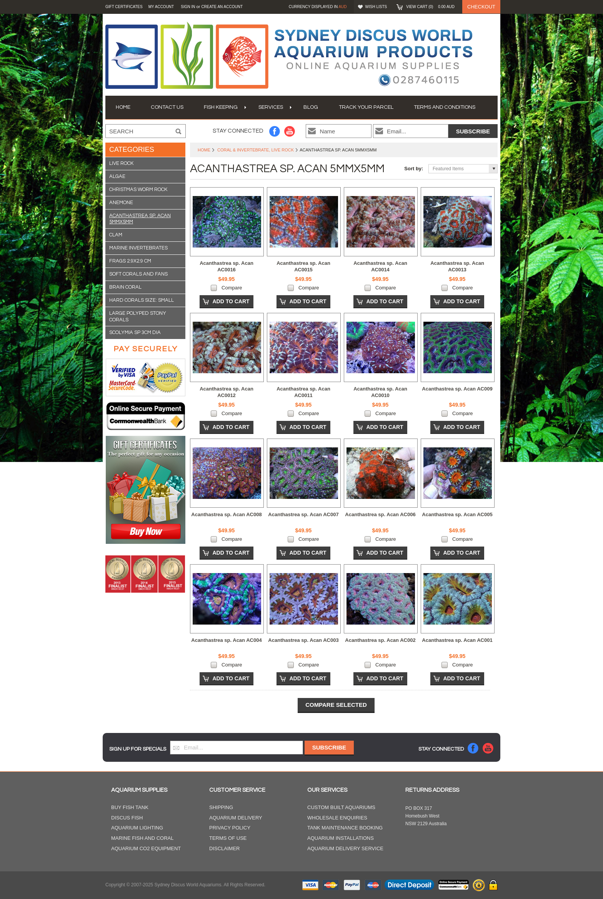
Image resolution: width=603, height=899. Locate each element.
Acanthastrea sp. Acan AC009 (457, 389)
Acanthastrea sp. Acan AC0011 (303, 392)
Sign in (188, 7)
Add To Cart (230, 301)
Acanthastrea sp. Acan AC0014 (380, 266)
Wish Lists (376, 7)
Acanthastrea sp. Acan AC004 (226, 640)
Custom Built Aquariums (341, 807)
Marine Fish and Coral (142, 838)
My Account (161, 7)
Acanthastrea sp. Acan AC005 (457, 514)
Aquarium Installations (340, 838)
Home (204, 150)
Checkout (481, 7)
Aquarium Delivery (235, 818)
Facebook (274, 131)
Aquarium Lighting (137, 828)
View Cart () (430, 7)
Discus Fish (127, 818)
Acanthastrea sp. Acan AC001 (457, 640)
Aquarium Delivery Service (345, 848)
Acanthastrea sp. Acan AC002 (380, 640)
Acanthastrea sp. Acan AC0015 (303, 266)
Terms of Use (228, 838)
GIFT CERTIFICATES (124, 7)
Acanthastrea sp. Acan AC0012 (226, 392)
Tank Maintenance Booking (345, 828)
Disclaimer (224, 848)
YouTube (289, 131)
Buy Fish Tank (129, 807)
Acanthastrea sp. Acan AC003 (303, 640)
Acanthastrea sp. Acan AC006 (380, 514)
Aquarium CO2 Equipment (146, 848)
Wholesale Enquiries (337, 818)
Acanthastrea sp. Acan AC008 (226, 514)
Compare (232, 288)
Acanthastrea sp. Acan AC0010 (380, 392)
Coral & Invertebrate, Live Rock (255, 150)
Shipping (221, 807)
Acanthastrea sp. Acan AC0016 (226, 266)
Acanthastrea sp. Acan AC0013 (457, 266)
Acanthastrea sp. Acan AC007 (303, 514)
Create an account (222, 7)
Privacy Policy (229, 828)
